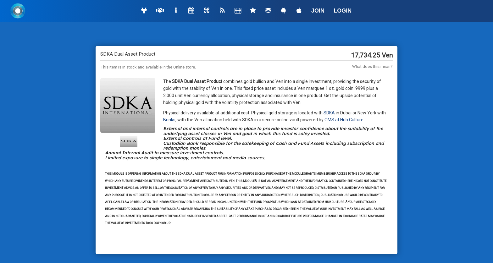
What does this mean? (372, 66)
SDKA (329, 112)
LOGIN (343, 11)
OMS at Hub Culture (343, 119)
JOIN (317, 11)
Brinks (169, 119)
